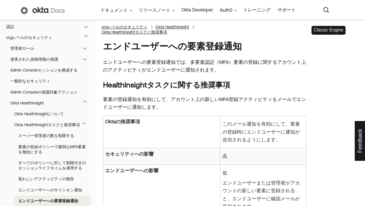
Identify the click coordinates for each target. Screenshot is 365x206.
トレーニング (257, 9)
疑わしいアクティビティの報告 (46, 179)
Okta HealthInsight (51, 103)
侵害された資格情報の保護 (51, 59)
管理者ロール (51, 48)
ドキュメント (114, 10)
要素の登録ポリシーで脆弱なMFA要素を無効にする (52, 149)
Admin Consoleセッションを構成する (44, 70)
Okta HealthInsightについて (39, 114)
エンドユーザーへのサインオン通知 (50, 190)
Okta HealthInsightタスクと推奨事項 (52, 124)
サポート (286, 9)
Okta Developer (197, 9)
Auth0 (226, 10)
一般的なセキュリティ (30, 81)
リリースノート (155, 10)
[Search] (326, 10)
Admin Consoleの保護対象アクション (44, 92)
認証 (49, 26)
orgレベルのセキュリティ (49, 37)
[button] (87, 26)
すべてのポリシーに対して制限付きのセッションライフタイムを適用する (52, 165)
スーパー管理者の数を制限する (46, 135)
